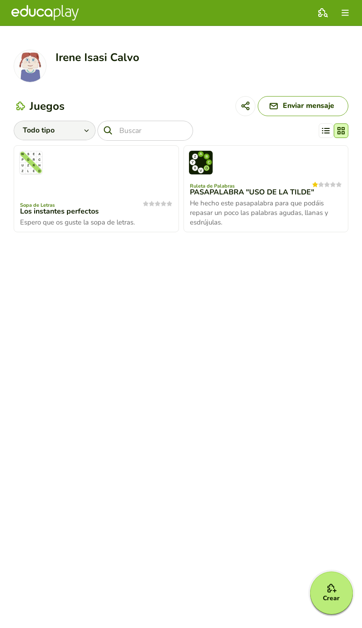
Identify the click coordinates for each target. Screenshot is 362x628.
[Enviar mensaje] (302, 106)
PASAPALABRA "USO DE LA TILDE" (252, 192)
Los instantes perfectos (59, 211)
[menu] (345, 13)
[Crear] (331, 592)
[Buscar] (145, 131)
